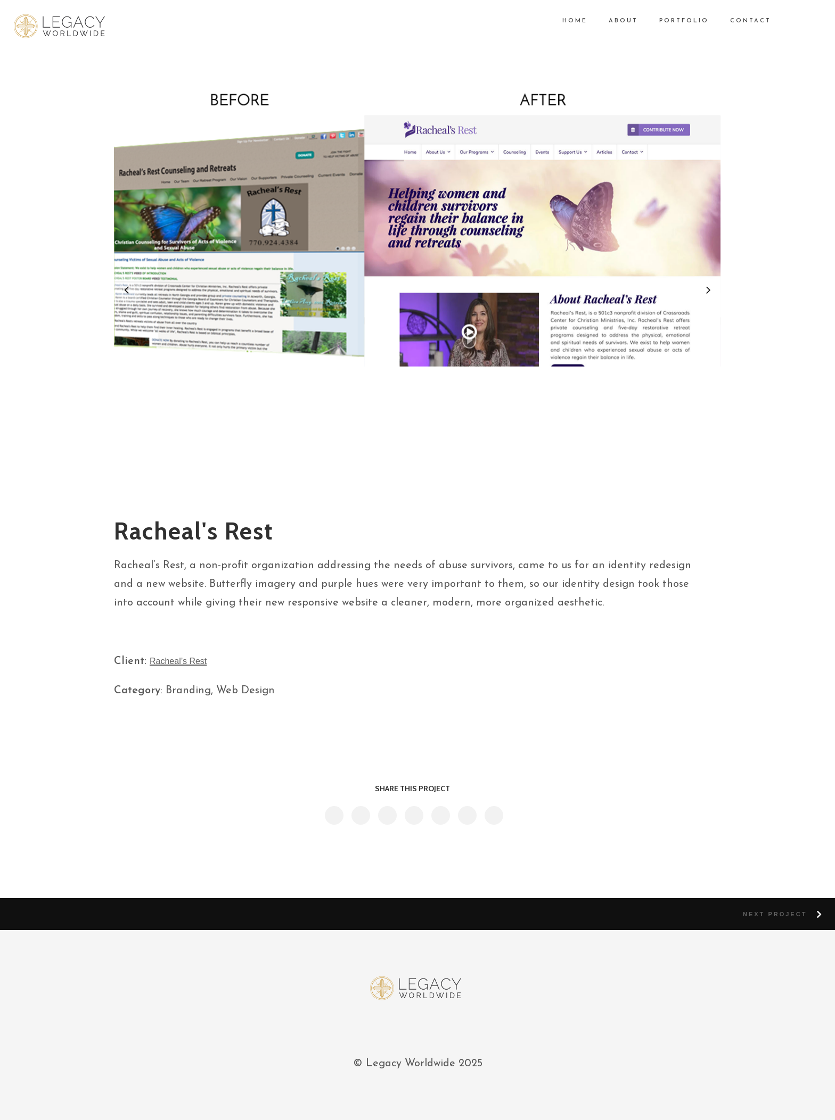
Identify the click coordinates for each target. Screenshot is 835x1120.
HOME (566, 21)
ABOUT (615, 21)
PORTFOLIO (676, 21)
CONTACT (742, 21)
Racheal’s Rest (178, 661)
